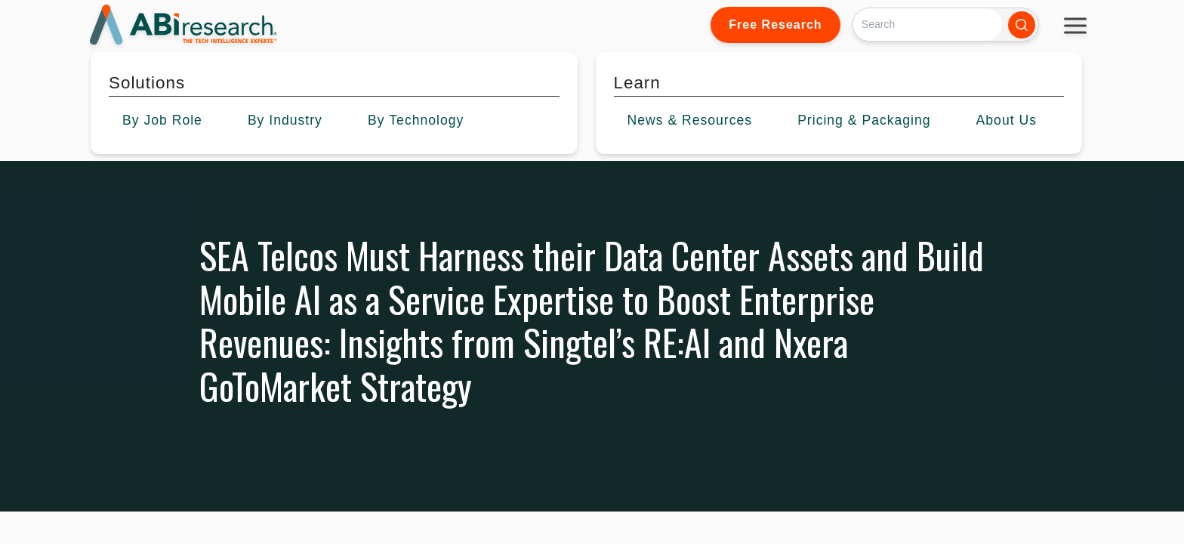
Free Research (775, 24)
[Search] (927, 24)
